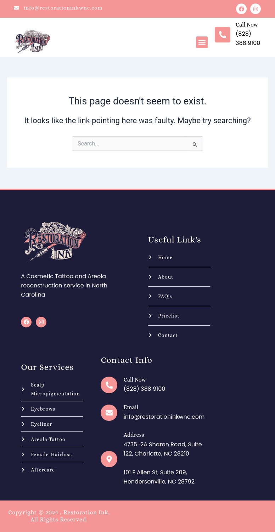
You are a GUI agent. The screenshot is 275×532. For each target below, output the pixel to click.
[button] (202, 42)
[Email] (109, 413)
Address (133, 434)
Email (130, 407)
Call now (247, 24)
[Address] (109, 459)
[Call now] (222, 34)
